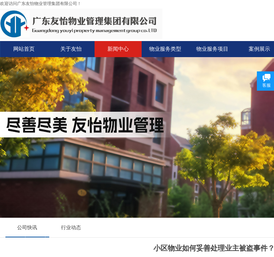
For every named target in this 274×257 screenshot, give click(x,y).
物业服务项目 (212, 49)
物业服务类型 (165, 49)
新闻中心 (118, 49)
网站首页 (24, 49)
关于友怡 (71, 49)
